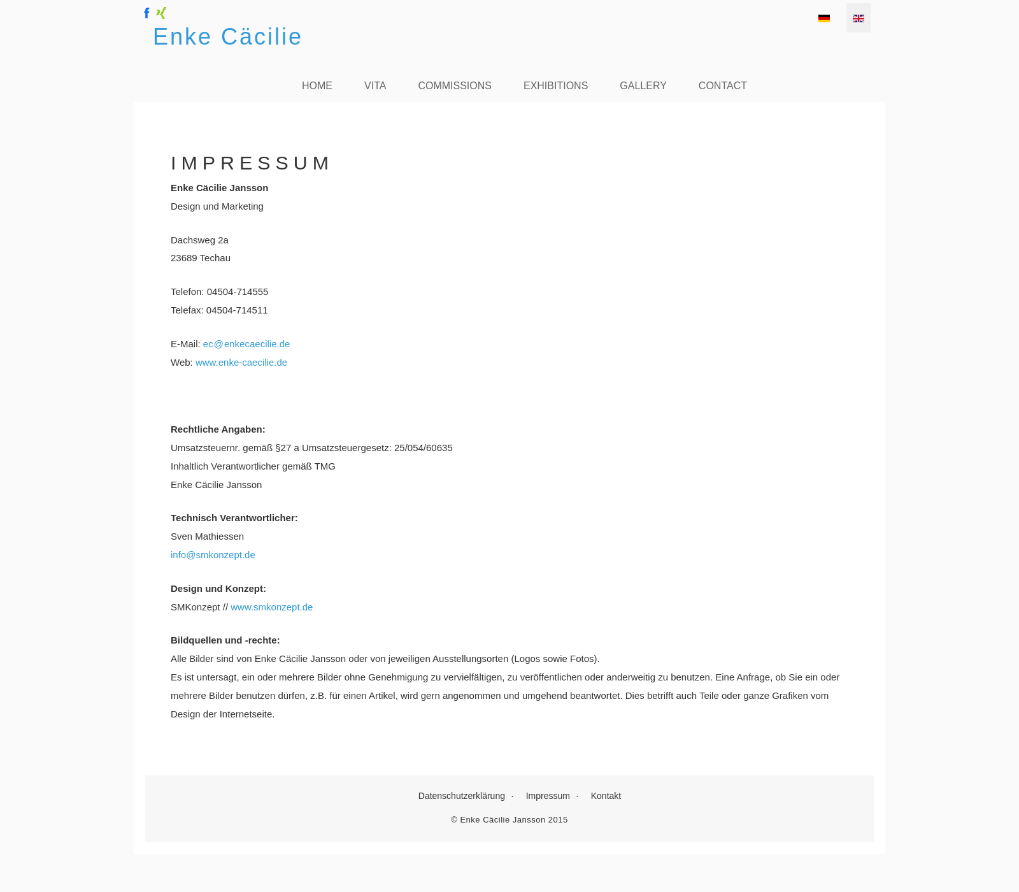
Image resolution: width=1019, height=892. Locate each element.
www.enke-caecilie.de (241, 362)
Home (317, 85)
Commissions (455, 85)
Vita (375, 85)
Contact (723, 85)
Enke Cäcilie (228, 37)
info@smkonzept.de (213, 554)
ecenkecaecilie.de (246, 344)
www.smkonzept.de (272, 606)
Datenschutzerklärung (461, 796)
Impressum (548, 796)
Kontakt (606, 796)
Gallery (643, 85)
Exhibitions (556, 85)
